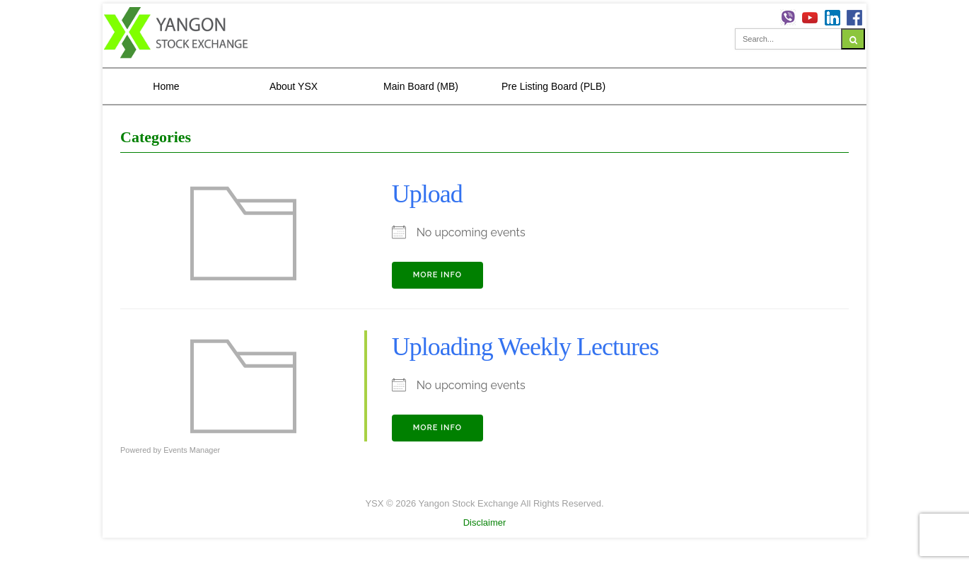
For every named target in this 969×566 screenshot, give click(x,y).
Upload (427, 194)
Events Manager (191, 450)
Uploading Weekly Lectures (525, 347)
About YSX (293, 86)
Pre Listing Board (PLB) (553, 86)
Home (166, 86)
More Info (437, 274)
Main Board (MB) (420, 86)
